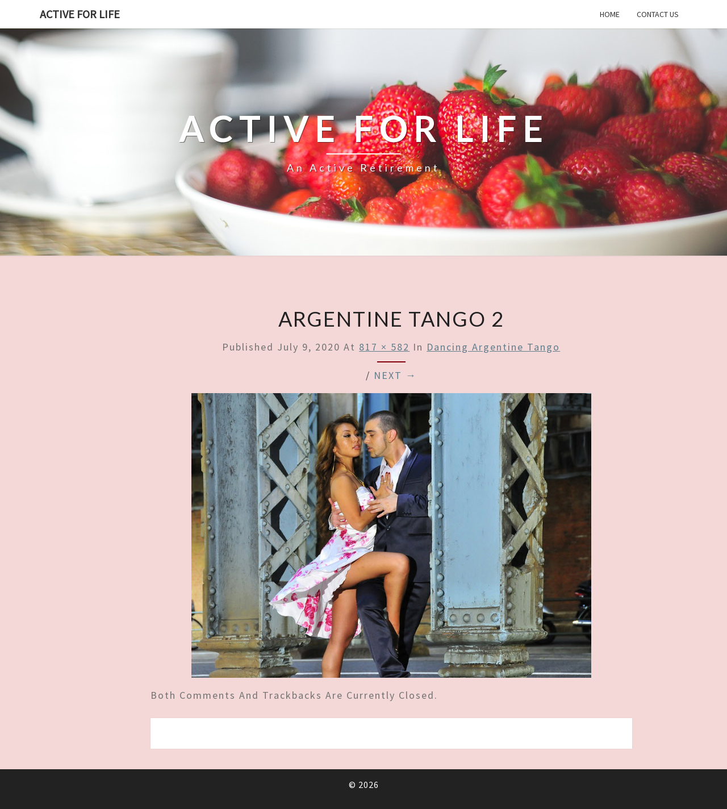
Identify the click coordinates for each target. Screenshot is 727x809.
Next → (395, 375)
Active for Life (80, 14)
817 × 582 (384, 346)
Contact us (658, 14)
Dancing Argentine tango (493, 346)
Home (610, 14)
